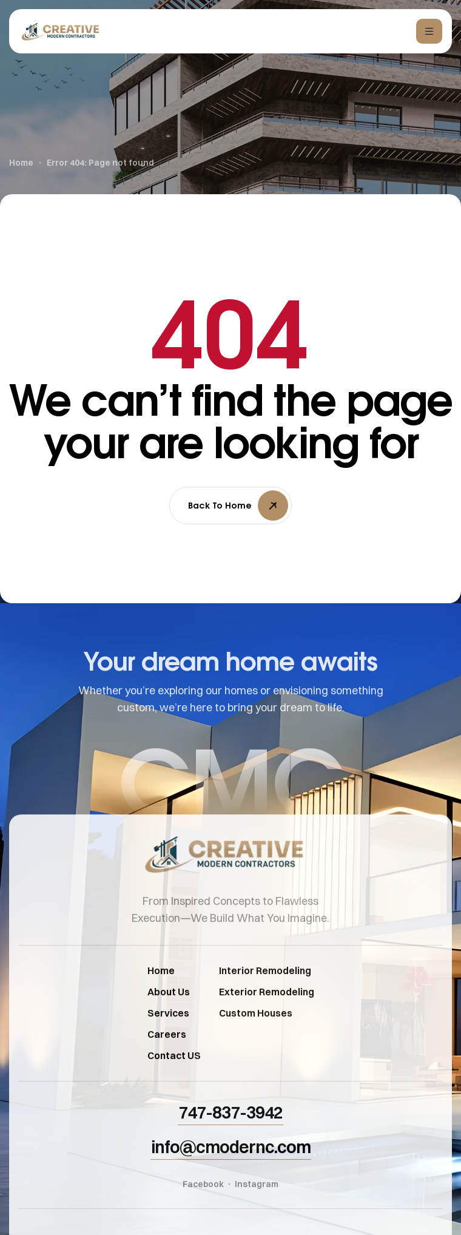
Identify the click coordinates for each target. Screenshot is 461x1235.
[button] (230, 1124)
